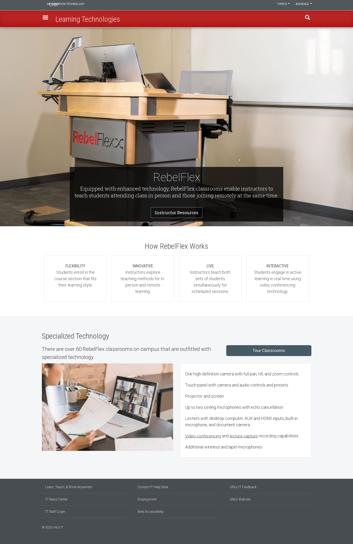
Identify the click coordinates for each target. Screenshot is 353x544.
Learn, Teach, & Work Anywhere (68, 487)
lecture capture (244, 435)
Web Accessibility (151, 512)
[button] (46, 19)
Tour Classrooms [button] (269, 350)
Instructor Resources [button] (176, 212)
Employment (147, 499)
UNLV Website (240, 499)
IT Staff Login (55, 512)
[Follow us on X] (308, 527)
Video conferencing (203, 435)
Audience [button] (303, 5)
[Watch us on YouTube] (310, 527)
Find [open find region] (306, 19)
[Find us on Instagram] (303, 527)
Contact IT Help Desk (153, 487)
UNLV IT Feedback (243, 487)
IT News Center (56, 499)
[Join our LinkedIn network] (305, 527)
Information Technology (74, 5)
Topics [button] (281, 5)
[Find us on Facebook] (301, 527)
